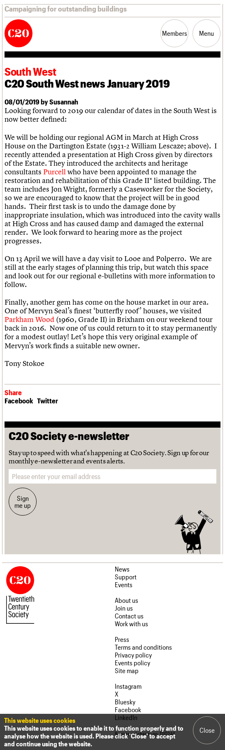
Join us (124, 608)
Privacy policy (133, 655)
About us (126, 600)
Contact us (129, 616)
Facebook (19, 400)
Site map (127, 670)
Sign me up (22, 501)
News (122, 569)
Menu (206, 33)
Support (126, 577)
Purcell (54, 171)
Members (174, 33)
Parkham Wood (29, 319)
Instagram (128, 686)
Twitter (47, 400)
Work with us (131, 623)
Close (207, 730)
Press (122, 639)
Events (123, 584)
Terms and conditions (143, 647)
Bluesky (125, 702)
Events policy (132, 663)
